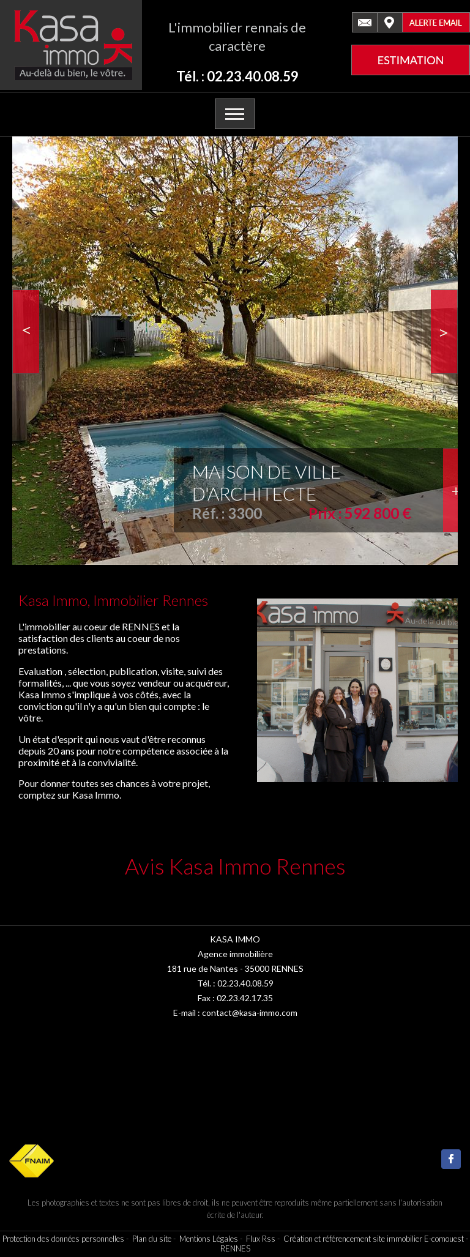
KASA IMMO (235, 939)
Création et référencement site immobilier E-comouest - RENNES (344, 1243)
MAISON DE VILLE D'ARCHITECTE (266, 482)
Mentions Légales (208, 1239)
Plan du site (151, 1239)
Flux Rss (260, 1239)
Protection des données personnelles (63, 1239)
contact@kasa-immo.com (249, 1012)
